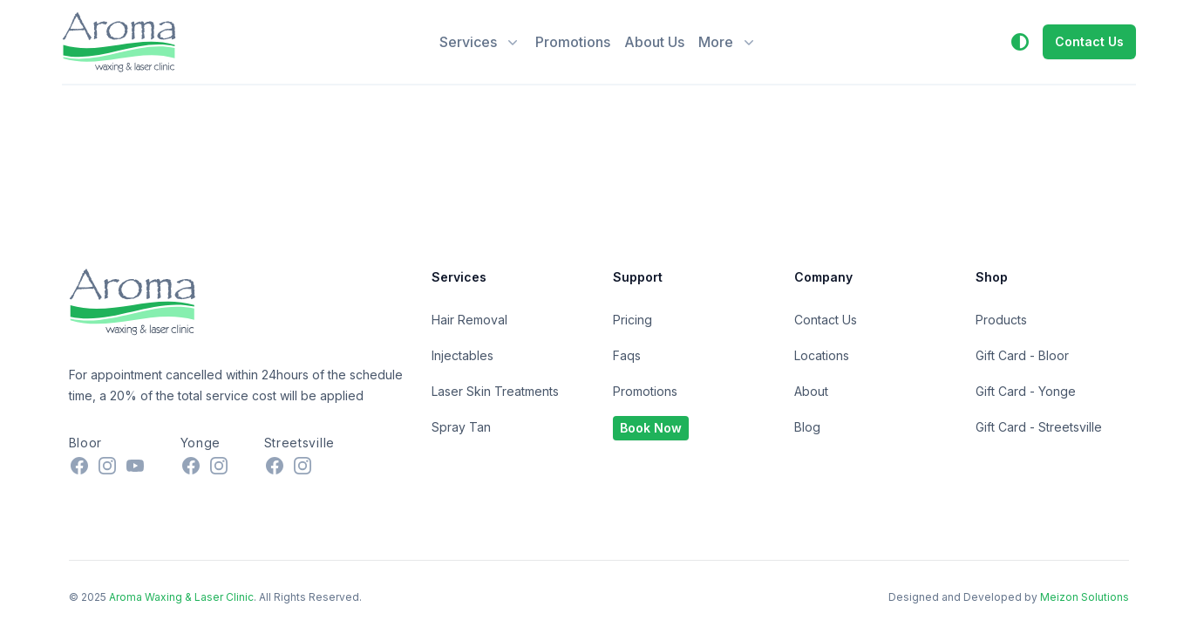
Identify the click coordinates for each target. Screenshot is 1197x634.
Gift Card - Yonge (1026, 391)
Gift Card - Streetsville (1039, 426)
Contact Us (825, 319)
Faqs (627, 355)
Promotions (572, 42)
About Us (654, 42)
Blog (807, 426)
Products (1001, 319)
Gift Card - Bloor (1022, 355)
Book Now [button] (651, 427)
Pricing (632, 319)
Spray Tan (461, 426)
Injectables (462, 355)
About (811, 391)
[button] (1020, 42)
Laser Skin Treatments (495, 391)
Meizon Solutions (1084, 596)
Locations (821, 355)
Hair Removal (469, 319)
